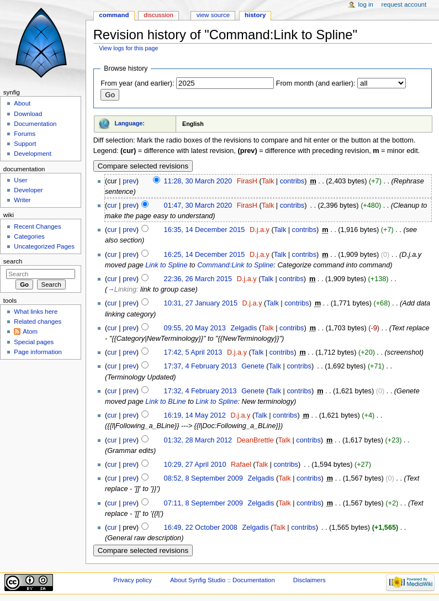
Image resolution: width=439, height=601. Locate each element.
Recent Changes (37, 226)
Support (25, 143)
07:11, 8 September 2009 (203, 503)
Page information (38, 352)
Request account (404, 4)
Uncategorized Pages (44, 246)
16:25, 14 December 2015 (204, 255)
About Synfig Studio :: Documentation (222, 580)
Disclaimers (309, 580)
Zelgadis (243, 328)
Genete (253, 366)
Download (28, 113)
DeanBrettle (255, 440)
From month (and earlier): (316, 83)
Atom (30, 331)
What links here (35, 311)
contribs (292, 181)
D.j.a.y (259, 230)
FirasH (247, 181)
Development (32, 153)
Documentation (35, 123)
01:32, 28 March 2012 (198, 440)
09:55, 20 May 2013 (195, 328)
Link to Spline (166, 265)
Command (114, 15)
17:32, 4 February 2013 (200, 391)
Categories (29, 236)
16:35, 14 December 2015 (204, 230)
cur (112, 205)
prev (129, 181)
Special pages (34, 342)
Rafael (241, 464)
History (255, 15)
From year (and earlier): (137, 83)
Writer (22, 200)
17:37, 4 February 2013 (200, 366)
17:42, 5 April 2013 (193, 352)
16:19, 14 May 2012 (195, 415)
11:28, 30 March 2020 (198, 181)
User (20, 180)
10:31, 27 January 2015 (200, 303)
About (22, 103)
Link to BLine (165, 401)
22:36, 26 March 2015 (198, 279)
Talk (268, 181)
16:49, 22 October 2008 (200, 527)
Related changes (37, 321)
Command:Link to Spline (235, 265)
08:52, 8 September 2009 (203, 478)
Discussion (158, 15)
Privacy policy (132, 580)
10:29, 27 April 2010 (195, 464)
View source (213, 15)
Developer (28, 190)
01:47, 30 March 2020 (198, 205)
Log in (365, 4)
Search (13, 261)
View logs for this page (128, 48)
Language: (129, 123)
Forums (24, 133)
